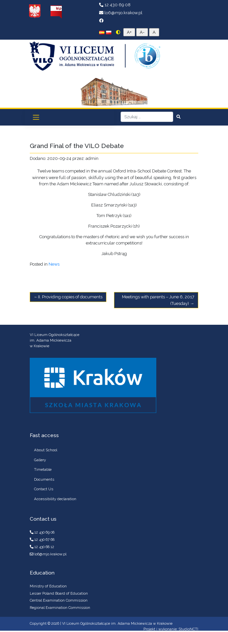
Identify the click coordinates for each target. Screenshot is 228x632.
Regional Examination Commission (60, 607)
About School (45, 450)
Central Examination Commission (59, 600)
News (54, 264)
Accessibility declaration (55, 499)
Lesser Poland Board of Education (59, 593)
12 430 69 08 (115, 4)
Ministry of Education (48, 586)
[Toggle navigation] (36, 117)
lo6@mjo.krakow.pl (120, 12)
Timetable (43, 469)
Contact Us (43, 489)
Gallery (40, 460)
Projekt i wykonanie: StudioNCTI (170, 629)
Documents (44, 479)
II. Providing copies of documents (70, 296)
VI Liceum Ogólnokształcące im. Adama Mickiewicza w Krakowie (117, 623)
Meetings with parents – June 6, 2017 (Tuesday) (158, 300)
